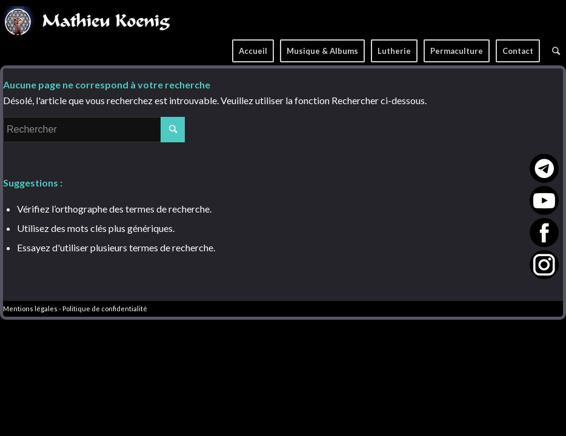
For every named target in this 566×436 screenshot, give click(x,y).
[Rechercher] (556, 46)
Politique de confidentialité (104, 308)
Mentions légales (30, 308)
